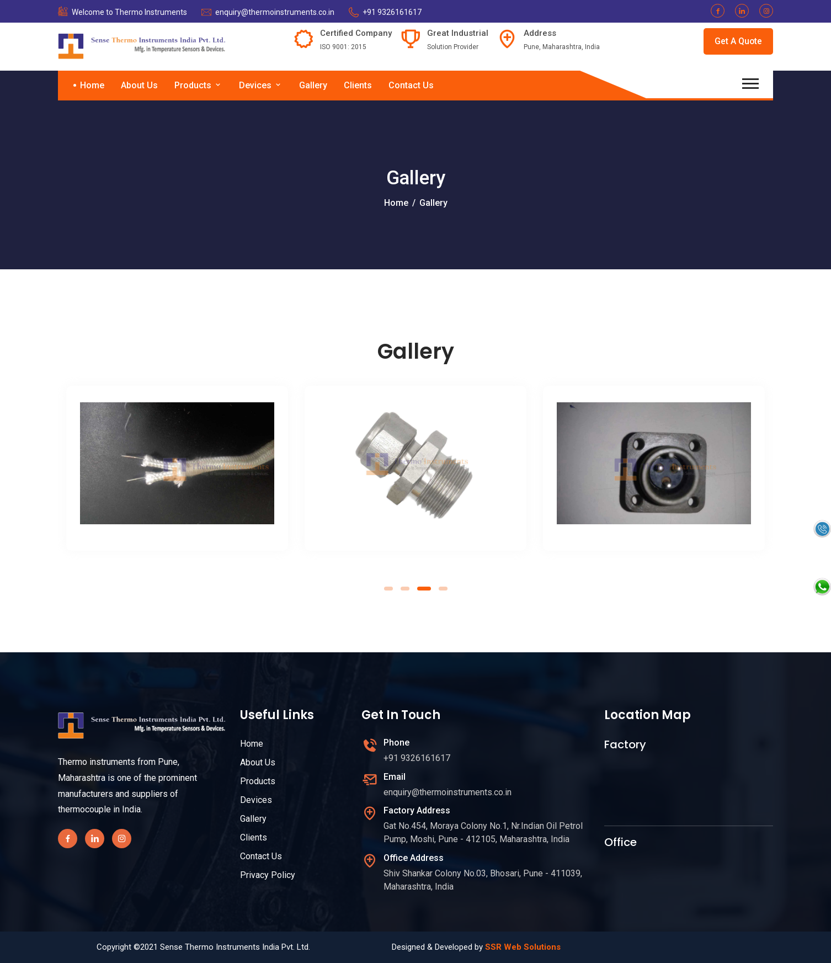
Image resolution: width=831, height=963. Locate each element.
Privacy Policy (267, 875)
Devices (261, 85)
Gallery (313, 85)
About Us (139, 85)
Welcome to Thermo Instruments (129, 12)
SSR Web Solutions (523, 947)
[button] (388, 588)
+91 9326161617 (392, 12)
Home (92, 85)
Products (198, 85)
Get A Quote (738, 41)
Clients (358, 85)
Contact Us (411, 85)
